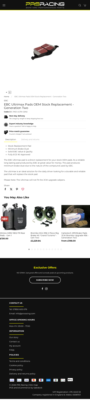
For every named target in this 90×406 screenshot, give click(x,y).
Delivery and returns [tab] (30, 139)
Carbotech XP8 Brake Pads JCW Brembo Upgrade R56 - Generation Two (75, 235)
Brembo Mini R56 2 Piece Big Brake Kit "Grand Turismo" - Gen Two (45, 235)
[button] (4, 5)
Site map (33, 385)
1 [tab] (9, 92)
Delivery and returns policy (22, 374)
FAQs (11, 350)
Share (7, 185)
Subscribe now (45, 280)
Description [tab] (10, 139)
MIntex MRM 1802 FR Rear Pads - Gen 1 (12, 234)
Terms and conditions (19, 361)
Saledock (38, 388)
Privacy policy (15, 369)
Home (6, 97)
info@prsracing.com (25, 313)
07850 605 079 (20, 309)
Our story (13, 337)
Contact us (14, 341)
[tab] (29, 249)
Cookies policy (16, 365)
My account (15, 346)
